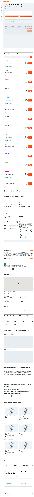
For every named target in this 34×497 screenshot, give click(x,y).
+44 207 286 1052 (7, 7)
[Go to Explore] (1, 10)
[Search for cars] (1, 8)
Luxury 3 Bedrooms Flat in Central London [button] (11, 415)
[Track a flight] (1, 12)
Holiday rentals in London (22, 483)
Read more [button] (7, 256)
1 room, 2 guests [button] (8, 14)
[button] (1, 1)
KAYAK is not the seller (19, 493)
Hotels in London (8, 483)
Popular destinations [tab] (16, 476)
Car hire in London (21, 482)
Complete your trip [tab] (8, 476)
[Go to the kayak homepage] (6, 1)
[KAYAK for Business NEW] (1, 14)
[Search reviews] (19, 241)
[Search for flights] (1, 4)
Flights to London (8, 482)
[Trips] (1, 16)
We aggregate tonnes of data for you (19, 495)
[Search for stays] (1, 6)
